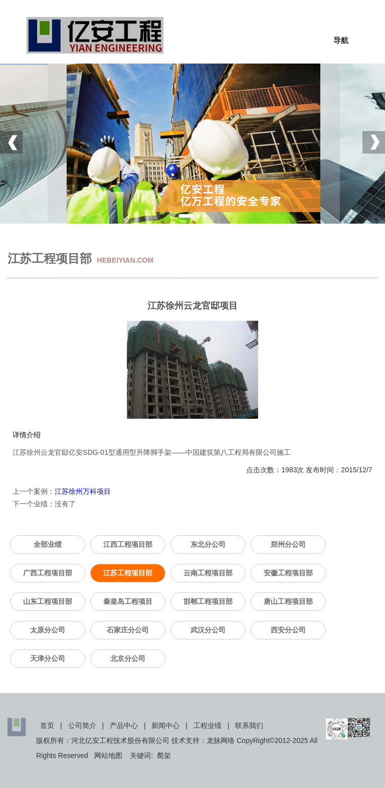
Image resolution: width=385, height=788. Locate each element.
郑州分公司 (288, 544)
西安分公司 (288, 630)
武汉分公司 (208, 630)
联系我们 (249, 725)
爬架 (164, 755)
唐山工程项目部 (288, 601)
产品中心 (124, 725)
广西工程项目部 (47, 573)
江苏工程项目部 (127, 573)
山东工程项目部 (47, 601)
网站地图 (108, 755)
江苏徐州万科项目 (83, 491)
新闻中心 (165, 725)
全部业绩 (48, 544)
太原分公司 (47, 630)
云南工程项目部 (208, 573)
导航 (340, 40)
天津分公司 (47, 658)
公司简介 (82, 725)
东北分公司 (208, 544)
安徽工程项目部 (288, 573)
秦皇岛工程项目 (127, 601)
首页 (47, 725)
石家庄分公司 (128, 630)
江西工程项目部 (127, 544)
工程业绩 (208, 725)
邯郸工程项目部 (208, 601)
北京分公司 (127, 658)
